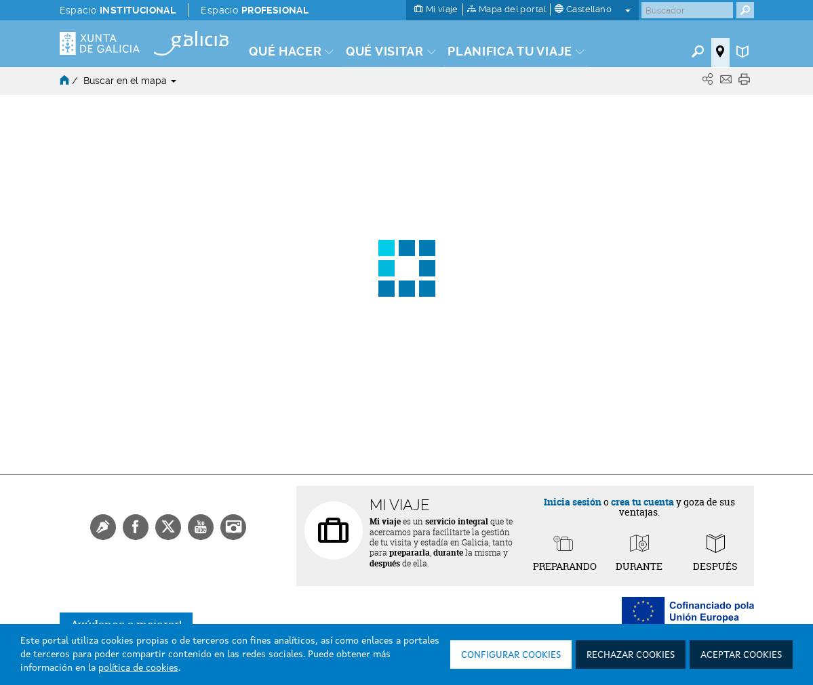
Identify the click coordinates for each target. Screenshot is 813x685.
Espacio (118, 10)
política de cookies (138, 668)
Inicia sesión (572, 501)
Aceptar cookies (741, 655)
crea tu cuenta (642, 501)
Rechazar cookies (631, 655)
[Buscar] (687, 10)
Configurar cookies (511, 655)
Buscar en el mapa (129, 80)
